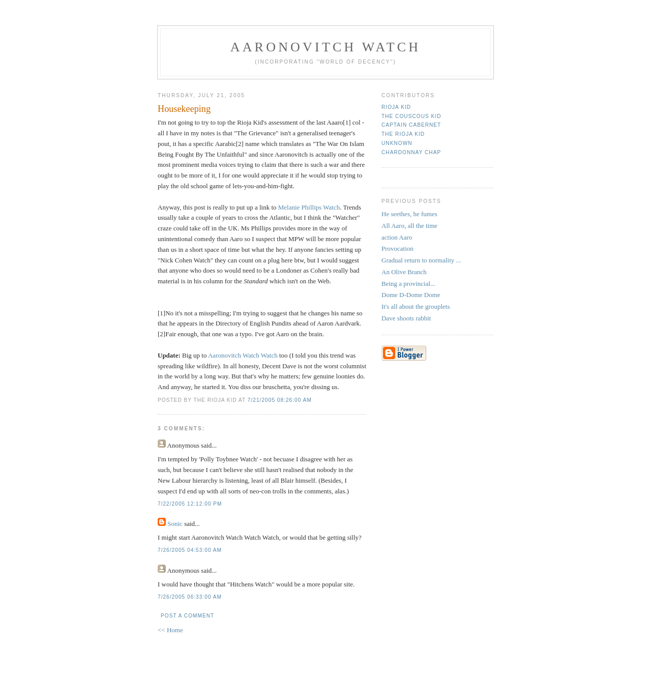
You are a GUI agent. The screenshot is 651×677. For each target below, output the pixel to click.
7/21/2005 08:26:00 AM (280, 400)
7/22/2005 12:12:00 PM (190, 504)
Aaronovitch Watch (325, 47)
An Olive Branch (404, 272)
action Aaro (396, 237)
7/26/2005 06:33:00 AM (190, 597)
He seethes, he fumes (409, 214)
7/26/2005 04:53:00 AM (190, 550)
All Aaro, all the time (409, 225)
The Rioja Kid (403, 134)
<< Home (170, 630)
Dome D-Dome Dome (410, 295)
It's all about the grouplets (415, 306)
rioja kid (396, 107)
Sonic (175, 523)
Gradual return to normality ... (421, 260)
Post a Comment (187, 616)
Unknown (396, 143)
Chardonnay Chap (411, 152)
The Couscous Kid (411, 116)
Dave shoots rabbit (406, 318)
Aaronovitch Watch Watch (243, 355)
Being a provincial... (408, 283)
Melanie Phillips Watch (309, 207)
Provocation (397, 248)
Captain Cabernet (411, 125)
